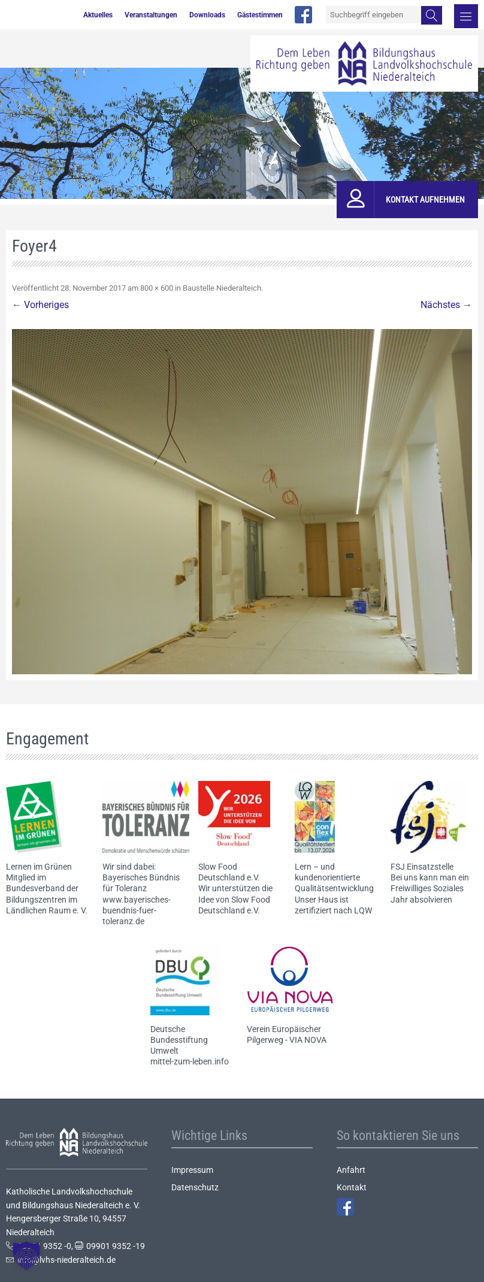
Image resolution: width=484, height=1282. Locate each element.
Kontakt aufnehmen (425, 199)
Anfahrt (351, 1170)
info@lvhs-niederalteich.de (66, 1260)
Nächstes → (446, 304)
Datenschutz (195, 1187)
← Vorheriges (40, 304)
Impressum (192, 1170)
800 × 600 (156, 287)
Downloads (207, 15)
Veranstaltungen (151, 15)
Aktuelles (98, 15)
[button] (26, 1255)
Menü (466, 16)
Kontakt (352, 1187)
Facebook (345, 1206)
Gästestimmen (260, 15)
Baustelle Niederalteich (222, 287)
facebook (303, 14)
